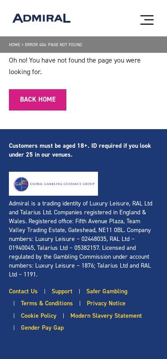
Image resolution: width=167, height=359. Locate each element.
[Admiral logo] (41, 18)
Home (14, 44)
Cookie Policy (39, 316)
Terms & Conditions (47, 303)
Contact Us (23, 291)
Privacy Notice (106, 303)
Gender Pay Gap (42, 327)
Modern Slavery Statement (106, 316)
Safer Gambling (106, 291)
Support (62, 291)
